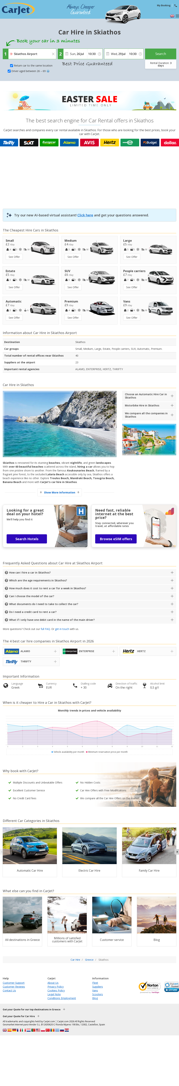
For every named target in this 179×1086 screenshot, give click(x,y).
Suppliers (97, 986)
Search (160, 53)
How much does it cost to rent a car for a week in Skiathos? (47, 588)
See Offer (14, 257)
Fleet (95, 982)
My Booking (164, 5)
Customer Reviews (14, 986)
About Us (53, 982)
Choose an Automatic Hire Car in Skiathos (146, 395)
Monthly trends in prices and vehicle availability (89, 710)
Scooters (97, 994)
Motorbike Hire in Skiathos (142, 405)
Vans (95, 990)
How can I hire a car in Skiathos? (30, 572)
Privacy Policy (56, 986)
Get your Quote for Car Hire (19, 1016)
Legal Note (54, 994)
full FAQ (45, 629)
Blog (95, 998)
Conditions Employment (62, 998)
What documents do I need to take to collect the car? (43, 604)
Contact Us (9, 990)
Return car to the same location (33, 65)
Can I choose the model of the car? (31, 596)
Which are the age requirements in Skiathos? (38, 580)
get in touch (62, 629)
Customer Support (14, 982)
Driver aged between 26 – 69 (30, 71)
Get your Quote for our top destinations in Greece (32, 1009)
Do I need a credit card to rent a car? (32, 612)
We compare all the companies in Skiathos (146, 415)
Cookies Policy (56, 990)
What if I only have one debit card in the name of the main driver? (52, 620)
